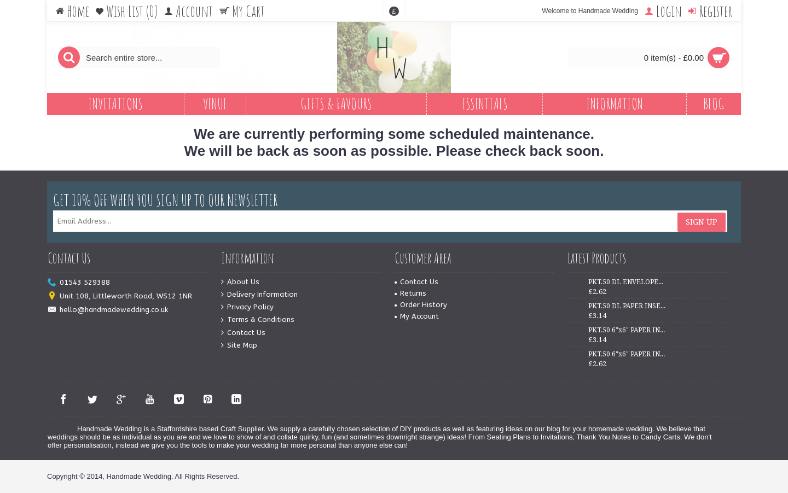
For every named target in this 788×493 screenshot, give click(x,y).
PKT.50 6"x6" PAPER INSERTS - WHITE (627, 330)
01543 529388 (79, 283)
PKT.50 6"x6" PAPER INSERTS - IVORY (627, 354)
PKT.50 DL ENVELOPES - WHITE (627, 282)
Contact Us (243, 333)
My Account (417, 316)
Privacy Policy (247, 307)
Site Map (239, 345)
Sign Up (701, 221)
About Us (240, 282)
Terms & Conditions (257, 320)
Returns (410, 293)
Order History (421, 305)
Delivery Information (259, 295)
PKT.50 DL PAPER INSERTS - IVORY (627, 306)
